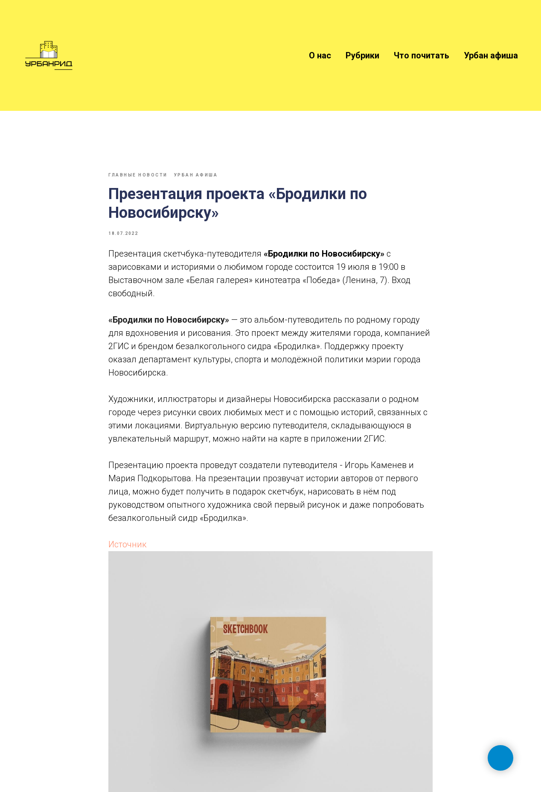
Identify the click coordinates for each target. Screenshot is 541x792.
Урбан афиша (491, 55)
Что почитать (421, 55)
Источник (127, 544)
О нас (320, 55)
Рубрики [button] (362, 55)
